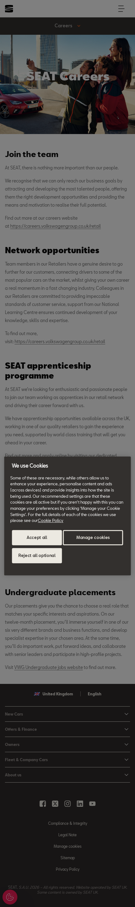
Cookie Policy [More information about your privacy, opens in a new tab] (50, 520)
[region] (67, 515)
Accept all (37, 537)
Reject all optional (36, 555)
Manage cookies (93, 537)
